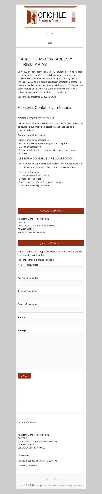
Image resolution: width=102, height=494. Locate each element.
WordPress (78, 485)
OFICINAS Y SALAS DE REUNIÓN (33, 219)
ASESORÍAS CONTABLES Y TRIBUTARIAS (37, 225)
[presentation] (41, 387)
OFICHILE (22, 72)
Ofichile (30, 485)
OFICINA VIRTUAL (26, 229)
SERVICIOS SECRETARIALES (31, 232)
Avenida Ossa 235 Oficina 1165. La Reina (37, 461)
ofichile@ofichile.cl (28, 465)
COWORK (22, 222)
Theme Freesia (54, 485)
